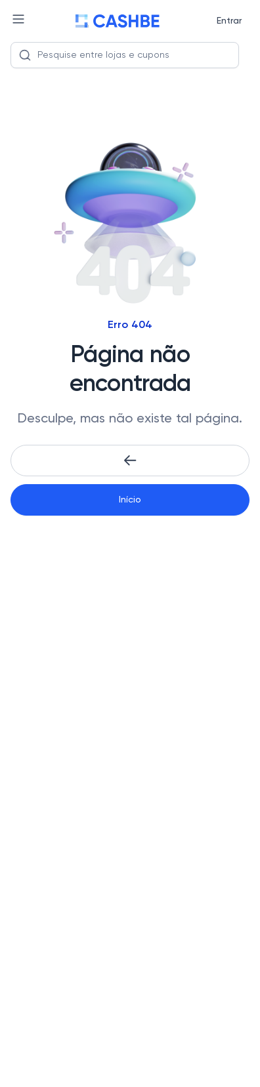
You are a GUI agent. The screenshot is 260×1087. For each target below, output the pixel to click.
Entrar (229, 21)
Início (130, 499)
